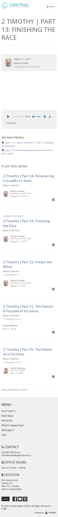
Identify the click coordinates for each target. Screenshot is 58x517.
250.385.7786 (7, 452)
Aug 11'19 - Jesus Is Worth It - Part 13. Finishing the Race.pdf (27, 144)
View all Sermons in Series (14, 389)
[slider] (17, 116)
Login (4, 508)
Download (11, 123)
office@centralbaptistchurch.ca (16, 455)
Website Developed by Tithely (29, 512)
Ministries (7, 420)
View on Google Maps (11, 489)
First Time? (8, 411)
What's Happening (12, 425)
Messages (8, 430)
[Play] (8, 116)
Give (3, 434)
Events (5, 499)
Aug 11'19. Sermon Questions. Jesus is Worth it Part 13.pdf (27, 151)
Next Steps (7, 415)
